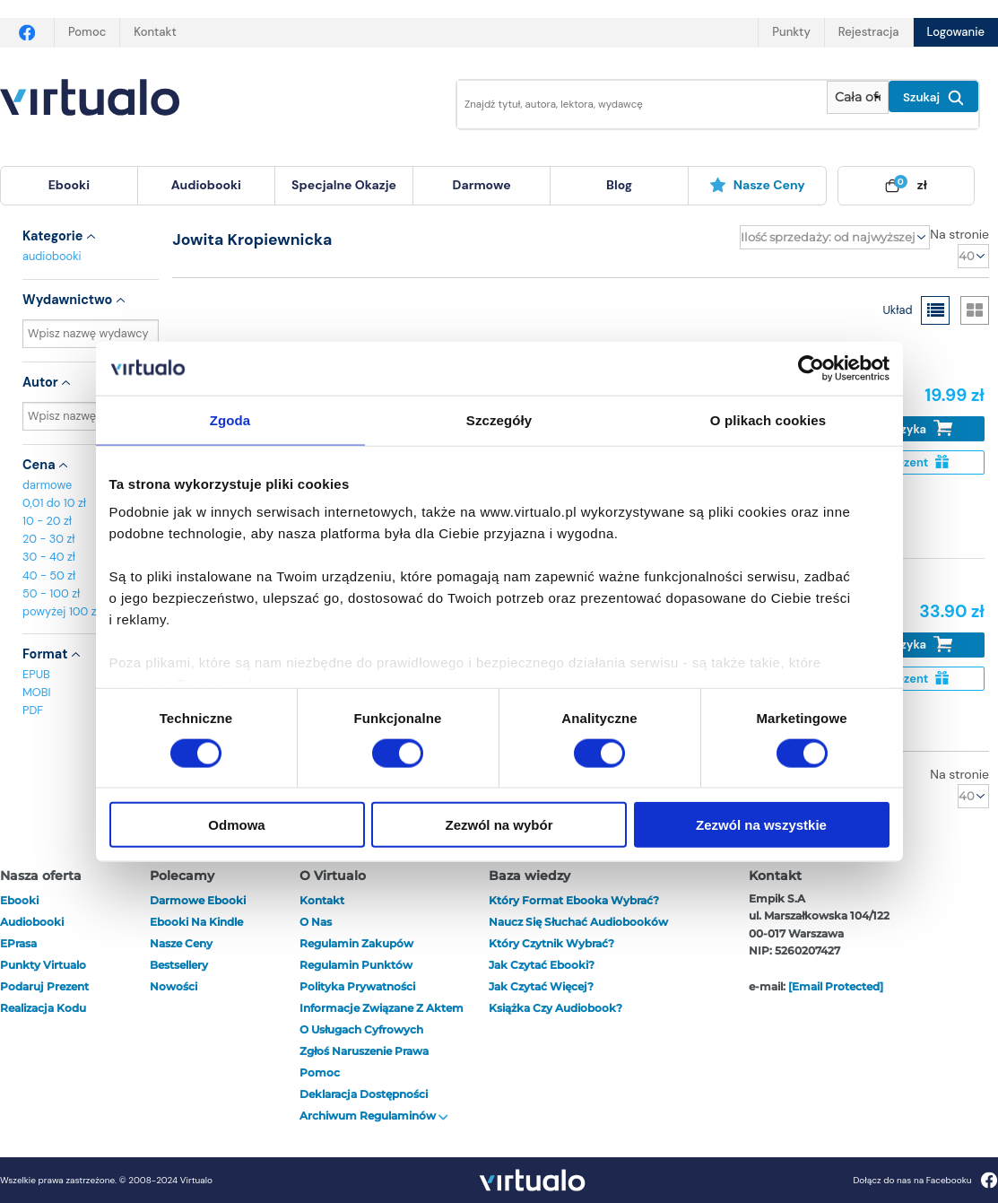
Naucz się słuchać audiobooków (578, 921)
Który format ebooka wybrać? (574, 900)
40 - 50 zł (48, 575)
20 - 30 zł (48, 538)
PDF (32, 710)
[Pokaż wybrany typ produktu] (858, 97)
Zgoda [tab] (230, 419)
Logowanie (956, 31)
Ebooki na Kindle (196, 921)
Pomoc (87, 31)
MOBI (36, 692)
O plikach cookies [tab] (768, 419)
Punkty (791, 31)
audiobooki (52, 256)
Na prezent (908, 462)
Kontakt (155, 31)
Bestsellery (179, 965)
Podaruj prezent (44, 986)
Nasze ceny (757, 185)
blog (619, 185)
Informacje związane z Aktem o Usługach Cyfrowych (381, 1018)
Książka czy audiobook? (555, 1008)
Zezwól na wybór (498, 825)
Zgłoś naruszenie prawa (364, 1051)
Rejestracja (868, 31)
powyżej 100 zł (61, 611)
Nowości (173, 986)
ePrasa (18, 943)
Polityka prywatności (357, 986)
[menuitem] (69, 185)
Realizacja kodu (43, 1008)
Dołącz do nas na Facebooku (925, 1180)
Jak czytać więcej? (541, 986)
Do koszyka (907, 428)
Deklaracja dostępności (363, 1094)
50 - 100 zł (51, 593)
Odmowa (236, 825)
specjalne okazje (343, 185)
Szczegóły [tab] (499, 419)
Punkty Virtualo (43, 965)
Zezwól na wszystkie (761, 825)
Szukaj (933, 98)
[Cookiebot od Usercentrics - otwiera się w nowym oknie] (811, 367)
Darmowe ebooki (198, 900)
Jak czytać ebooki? (541, 965)
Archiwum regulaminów (373, 1115)
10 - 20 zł (47, 520)
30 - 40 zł (48, 556)
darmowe (482, 185)
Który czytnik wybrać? (551, 943)
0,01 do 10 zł (54, 502)
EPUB (36, 674)
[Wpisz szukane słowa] (629, 104)
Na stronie (959, 234)
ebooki (19, 900)
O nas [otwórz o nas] (315, 921)
